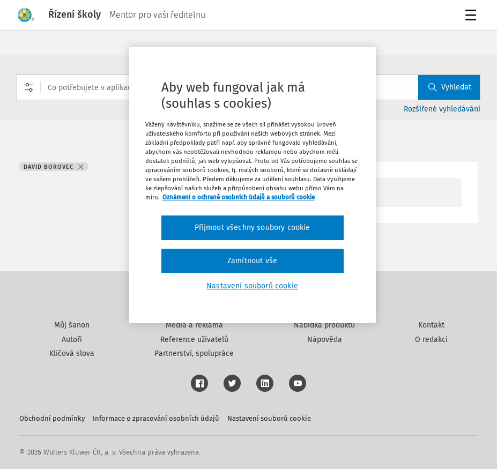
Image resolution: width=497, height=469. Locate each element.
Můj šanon (72, 325)
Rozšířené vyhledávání (442, 109)
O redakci (431, 339)
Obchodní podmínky (52, 418)
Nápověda (324, 339)
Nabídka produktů (324, 325)
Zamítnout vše (252, 260)
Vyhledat (449, 87)
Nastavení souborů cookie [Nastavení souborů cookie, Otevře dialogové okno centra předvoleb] (252, 286)
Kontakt (431, 325)
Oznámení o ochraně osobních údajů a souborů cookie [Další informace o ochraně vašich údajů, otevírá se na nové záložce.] (238, 197)
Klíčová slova (71, 353)
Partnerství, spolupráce (194, 353)
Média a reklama (194, 325)
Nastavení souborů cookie (269, 418)
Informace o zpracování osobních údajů (156, 418)
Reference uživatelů (194, 339)
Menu (472, 16)
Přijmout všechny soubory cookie (252, 227)
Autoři (72, 339)
